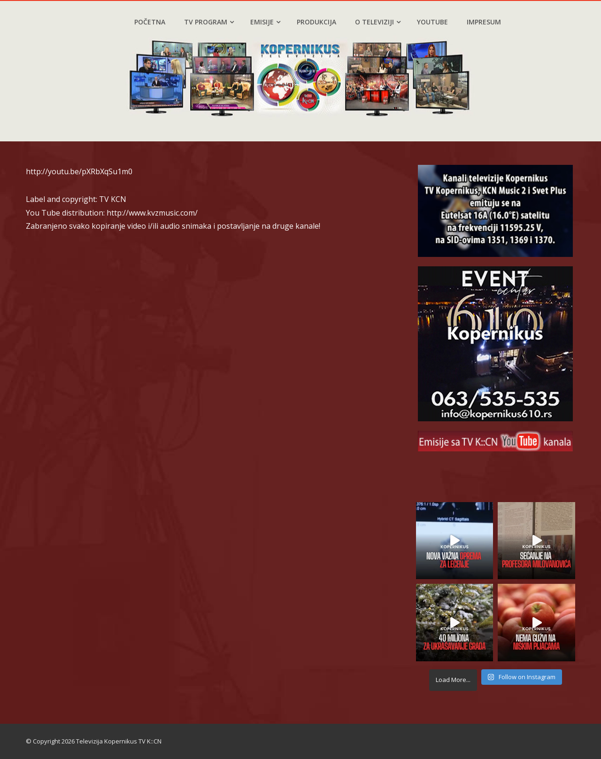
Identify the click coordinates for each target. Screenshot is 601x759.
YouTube (432, 21)
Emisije (265, 21)
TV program (209, 21)
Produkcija (316, 21)
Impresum (484, 21)
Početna (149, 21)
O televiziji (378, 21)
